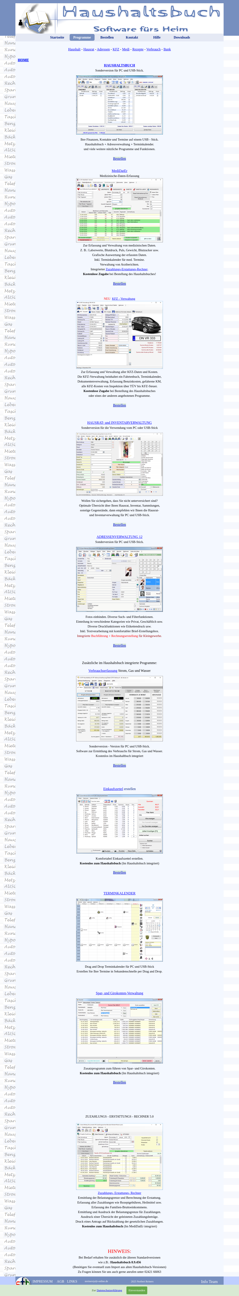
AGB (60, 1281)
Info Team (209, 1281)
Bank (167, 49)
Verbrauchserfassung (102, 670)
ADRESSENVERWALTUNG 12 (119, 537)
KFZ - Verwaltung (123, 298)
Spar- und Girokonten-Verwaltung (119, 993)
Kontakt (132, 37)
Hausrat (88, 49)
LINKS (72, 1281)
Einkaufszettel (113, 789)
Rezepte (138, 49)
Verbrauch (153, 49)
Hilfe (157, 37)
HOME (23, 60)
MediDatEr (119, 171)
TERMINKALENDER (119, 893)
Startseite (57, 37)
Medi (125, 49)
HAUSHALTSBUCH (119, 65)
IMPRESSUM (42, 1281)
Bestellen (107, 37)
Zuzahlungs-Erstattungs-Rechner (126, 269)
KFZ (116, 49)
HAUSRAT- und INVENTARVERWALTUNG (119, 422)
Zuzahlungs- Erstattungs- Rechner (119, 1193)
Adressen (103, 49)
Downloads (182, 37)
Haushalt (74, 49)
